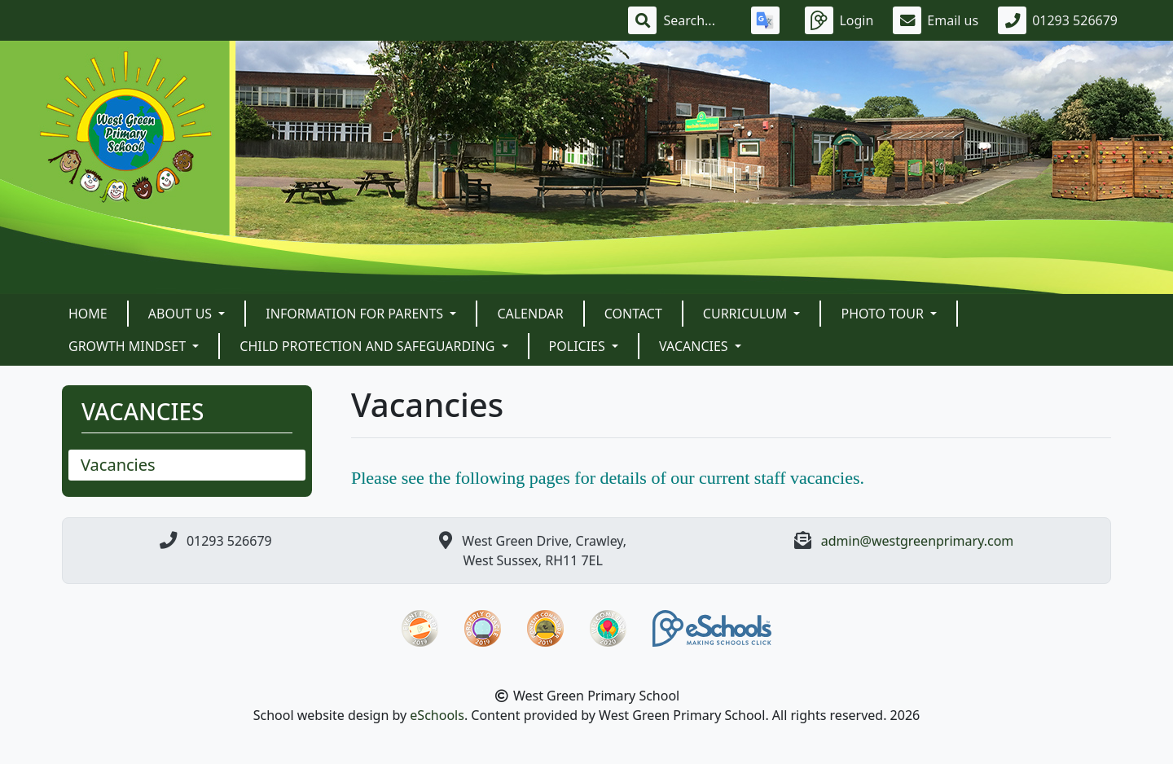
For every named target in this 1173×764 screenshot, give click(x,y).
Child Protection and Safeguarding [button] (368, 346)
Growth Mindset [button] (128, 346)
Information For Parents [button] (356, 314)
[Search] (697, 20)
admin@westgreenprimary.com (917, 541)
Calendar (530, 314)
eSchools (437, 715)
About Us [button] (182, 314)
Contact (633, 314)
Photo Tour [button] (884, 314)
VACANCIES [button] (695, 346)
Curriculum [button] (747, 314)
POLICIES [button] (578, 346)
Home (88, 314)
